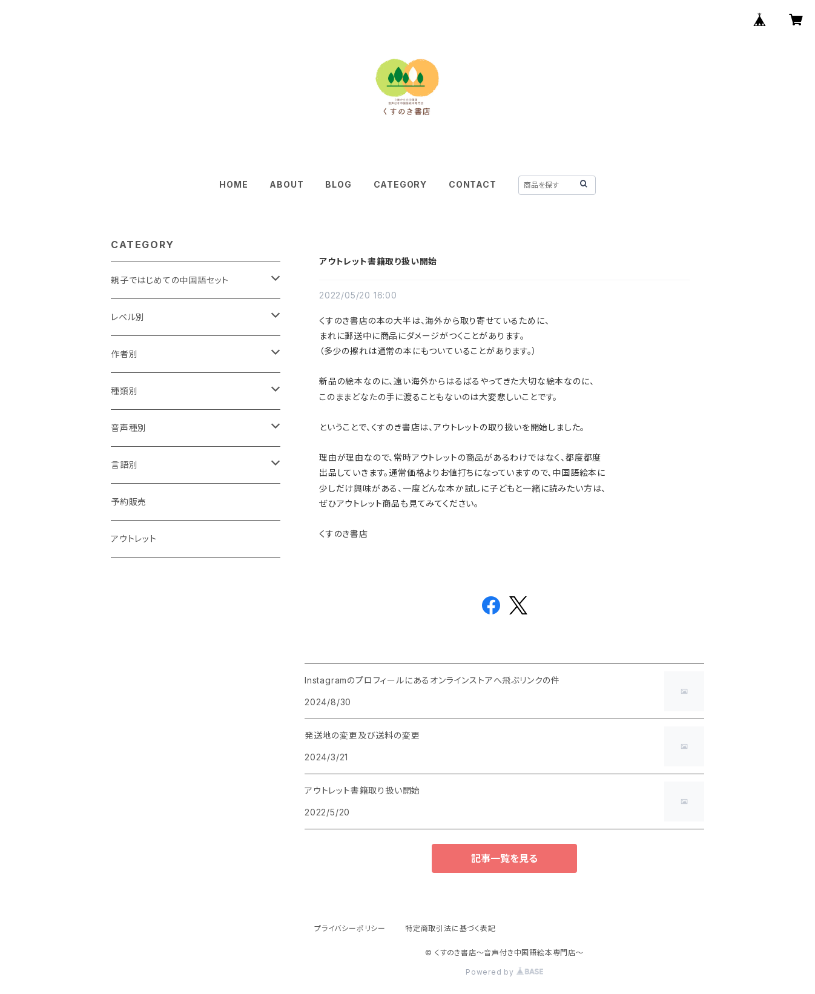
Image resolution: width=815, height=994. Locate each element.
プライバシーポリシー (350, 928)
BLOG (338, 184)
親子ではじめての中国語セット (170, 280)
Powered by (504, 971)
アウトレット (134, 538)
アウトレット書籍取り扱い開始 (378, 261)
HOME (233, 184)
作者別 (124, 354)
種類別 (124, 391)
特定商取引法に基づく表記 (450, 928)
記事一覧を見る (504, 858)
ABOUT (286, 184)
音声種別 (129, 428)
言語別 (124, 464)
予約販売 (129, 501)
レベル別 (128, 317)
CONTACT (473, 184)
